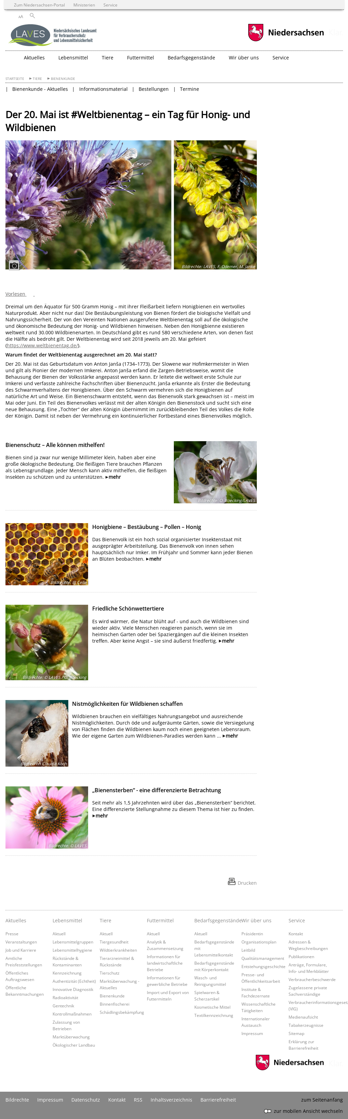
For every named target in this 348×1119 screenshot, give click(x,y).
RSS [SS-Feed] (138, 1099)
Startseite (14, 78)
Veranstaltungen (21, 942)
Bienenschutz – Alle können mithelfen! (55, 445)
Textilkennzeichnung (213, 1015)
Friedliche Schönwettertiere (128, 608)
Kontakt (296, 933)
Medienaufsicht (303, 1017)
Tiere (37, 78)
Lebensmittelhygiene (72, 950)
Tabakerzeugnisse (306, 1025)
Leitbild (248, 950)
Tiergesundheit (114, 942)
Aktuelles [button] (34, 57)
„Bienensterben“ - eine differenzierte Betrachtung (156, 790)
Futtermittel (160, 920)
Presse (11, 933)
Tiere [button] (107, 57)
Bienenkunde (63, 78)
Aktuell (59, 933)
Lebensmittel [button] (73, 57)
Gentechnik (63, 1005)
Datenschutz (85, 1099)
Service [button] (281, 57)
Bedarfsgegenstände (216, 920)
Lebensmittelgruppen (73, 942)
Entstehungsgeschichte (263, 966)
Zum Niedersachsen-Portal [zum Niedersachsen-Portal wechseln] (39, 5)
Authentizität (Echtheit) (74, 981)
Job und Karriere (20, 950)
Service (297, 920)
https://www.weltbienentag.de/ (42, 345)
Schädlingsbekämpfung (122, 1012)
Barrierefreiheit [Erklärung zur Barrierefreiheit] (218, 1099)
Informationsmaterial (103, 89)
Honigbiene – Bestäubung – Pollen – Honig (146, 527)
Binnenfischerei (114, 1004)
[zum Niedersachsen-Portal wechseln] (286, 40)
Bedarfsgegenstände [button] (191, 57)
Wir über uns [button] (244, 57)
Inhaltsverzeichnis (171, 1099)
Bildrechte (17, 1099)
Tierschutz (110, 973)
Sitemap (296, 1033)
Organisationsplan (258, 942)
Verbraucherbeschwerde (312, 979)
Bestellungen (154, 89)
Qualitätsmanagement (262, 958)
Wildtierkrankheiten (118, 950)
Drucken (247, 883)
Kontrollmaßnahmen (72, 1014)
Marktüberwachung (71, 1036)
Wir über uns (256, 920)
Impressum (252, 1033)
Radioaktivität (65, 997)
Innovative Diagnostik (73, 989)
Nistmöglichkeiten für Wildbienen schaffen (127, 704)
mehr (115, 477)
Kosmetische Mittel (212, 1007)
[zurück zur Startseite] (53, 36)
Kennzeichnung (67, 973)
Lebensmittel (67, 920)
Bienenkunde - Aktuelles (40, 89)
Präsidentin (252, 933)
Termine (189, 89)
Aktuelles (15, 920)
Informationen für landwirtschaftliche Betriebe (165, 963)
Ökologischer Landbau (74, 1045)
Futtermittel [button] (140, 57)
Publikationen (301, 956)
